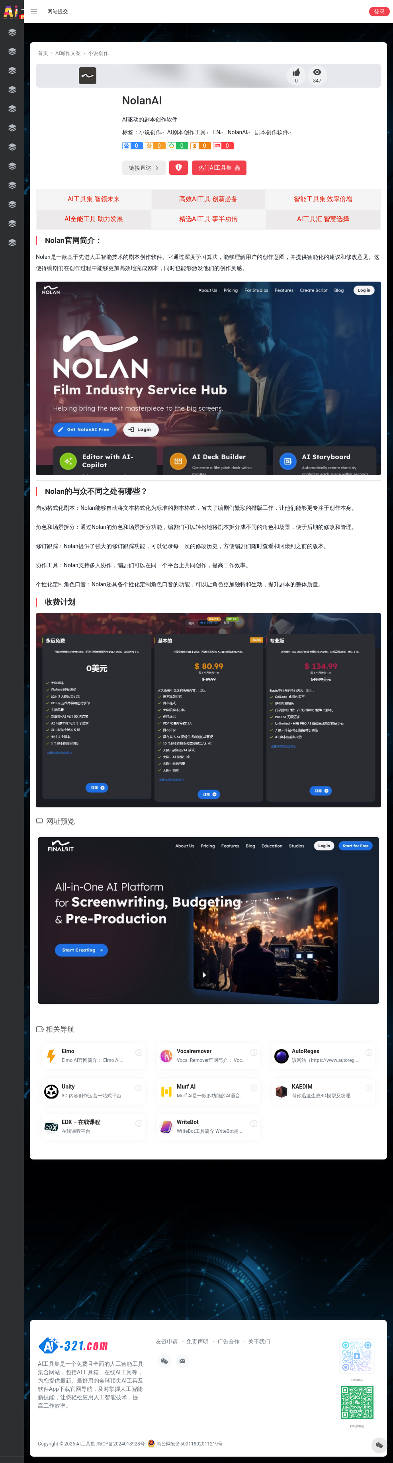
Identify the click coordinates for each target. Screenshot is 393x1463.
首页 (43, 53)
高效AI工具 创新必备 (208, 199)
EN (216, 132)
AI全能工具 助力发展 (94, 219)
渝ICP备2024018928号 (120, 1444)
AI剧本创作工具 (186, 132)
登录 (379, 11)
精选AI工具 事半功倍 (208, 219)
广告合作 (228, 1341)
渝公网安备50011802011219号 (185, 1444)
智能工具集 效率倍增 (323, 199)
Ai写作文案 (68, 53)
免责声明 (197, 1341)
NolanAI (238, 132)
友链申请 (167, 1341)
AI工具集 (85, 1444)
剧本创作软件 (271, 132)
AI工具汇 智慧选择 (323, 219)
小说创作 (98, 53)
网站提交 (57, 11)
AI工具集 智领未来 (94, 199)
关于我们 (259, 1341)
